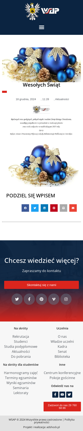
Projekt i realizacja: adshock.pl (41, 427)
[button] (41, 27)
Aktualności (62, 99)
